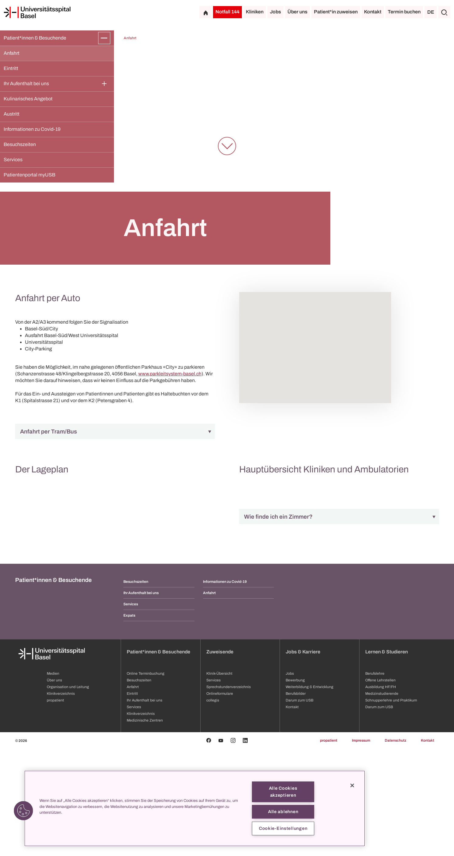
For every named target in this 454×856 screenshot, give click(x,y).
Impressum (361, 848)
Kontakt (372, 11)
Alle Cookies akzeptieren (283, 792)
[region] (194, 808)
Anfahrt (11, 53)
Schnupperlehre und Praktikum (391, 808)
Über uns (297, 11)
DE (430, 12)
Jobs (275, 11)
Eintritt (11, 68)
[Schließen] (352, 785)
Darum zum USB (379, 814)
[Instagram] (233, 847)
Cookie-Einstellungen (283, 828)
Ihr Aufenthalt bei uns (26, 83)
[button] (23, 810)
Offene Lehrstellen (380, 787)
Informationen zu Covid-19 (32, 129)
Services (13, 159)
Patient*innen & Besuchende (35, 37)
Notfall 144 (227, 11)
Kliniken (254, 11)
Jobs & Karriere (303, 759)
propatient (328, 848)
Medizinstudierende (381, 801)
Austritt (11, 114)
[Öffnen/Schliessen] (104, 38)
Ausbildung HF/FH (380, 794)
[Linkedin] (245, 847)
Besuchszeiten (20, 144)
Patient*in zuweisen (336, 11)
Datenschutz (395, 848)
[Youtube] (220, 847)
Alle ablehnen (283, 811)
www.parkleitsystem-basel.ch (169, 373)
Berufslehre (374, 781)
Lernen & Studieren (386, 759)
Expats (129, 723)
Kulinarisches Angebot (28, 98)
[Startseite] (37, 12)
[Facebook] (208, 847)
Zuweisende (219, 759)
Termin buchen (404, 11)
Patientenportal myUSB (29, 174)
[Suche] (444, 12)
